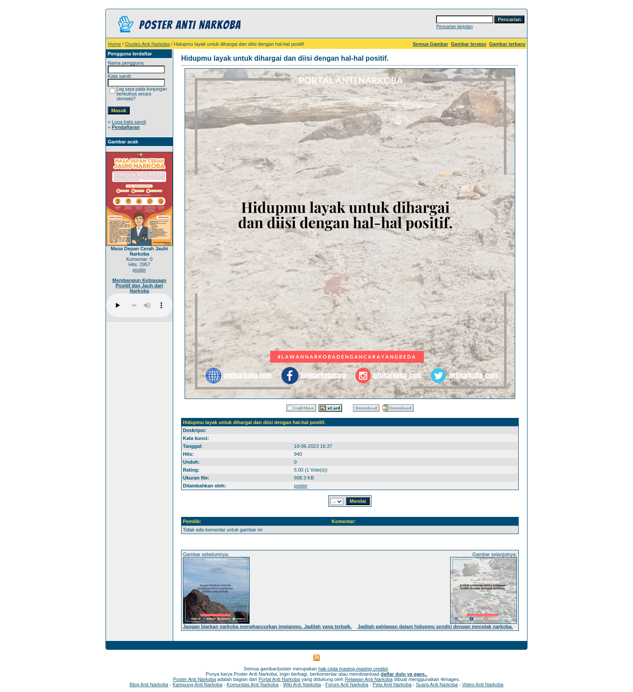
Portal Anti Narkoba (279, 679)
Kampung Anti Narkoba (197, 684)
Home (114, 44)
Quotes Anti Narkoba (147, 44)
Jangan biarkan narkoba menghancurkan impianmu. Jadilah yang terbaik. (267, 626)
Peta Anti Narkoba (392, 684)
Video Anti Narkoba (482, 684)
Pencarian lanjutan (454, 26)
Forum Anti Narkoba (346, 684)
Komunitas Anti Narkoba (253, 684)
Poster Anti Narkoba (194, 679)
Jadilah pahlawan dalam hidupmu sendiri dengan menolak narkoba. (435, 626)
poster (139, 269)
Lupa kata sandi (129, 121)
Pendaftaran (126, 127)
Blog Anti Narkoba (149, 684)
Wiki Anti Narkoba (302, 684)
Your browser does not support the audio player (139, 305)
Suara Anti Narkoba (437, 684)
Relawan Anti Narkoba (369, 679)
